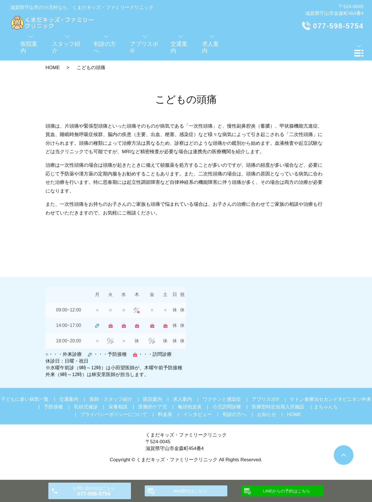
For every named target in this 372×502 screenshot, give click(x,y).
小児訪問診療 (226, 407)
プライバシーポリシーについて (113, 414)
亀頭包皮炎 (190, 407)
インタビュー (197, 414)
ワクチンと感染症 (222, 399)
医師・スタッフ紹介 (110, 399)
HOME (53, 67)
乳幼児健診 (86, 407)
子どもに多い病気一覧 (25, 399)
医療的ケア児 (152, 407)
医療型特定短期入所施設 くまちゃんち (295, 407)
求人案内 (182, 399)
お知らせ (266, 414)
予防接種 (53, 407)
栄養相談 (118, 407)
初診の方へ (234, 414)
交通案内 (68, 399)
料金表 (165, 414)
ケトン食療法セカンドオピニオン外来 (330, 399)
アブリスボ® (265, 399)
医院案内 (152, 399)
